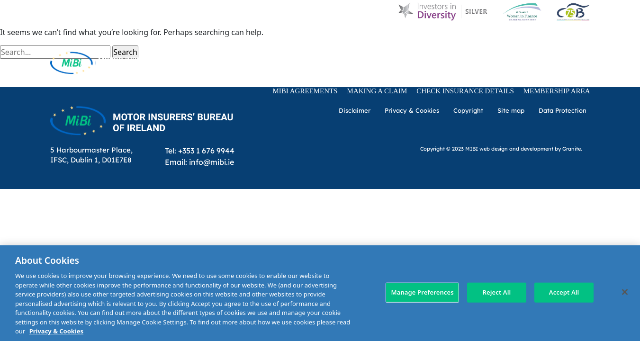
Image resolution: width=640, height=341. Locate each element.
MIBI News (357, 39)
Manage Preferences (422, 292)
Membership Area (556, 91)
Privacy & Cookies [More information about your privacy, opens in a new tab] (56, 331)
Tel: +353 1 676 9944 (199, 150)
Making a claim (377, 91)
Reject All (496, 292)
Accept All (564, 292)
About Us (305, 39)
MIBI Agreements (305, 91)
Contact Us (501, 39)
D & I (264, 39)
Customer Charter (427, 39)
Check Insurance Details (465, 91)
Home (230, 39)
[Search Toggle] (220, 62)
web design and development (516, 148)
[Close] (624, 292)
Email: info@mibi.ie (199, 162)
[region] (320, 293)
